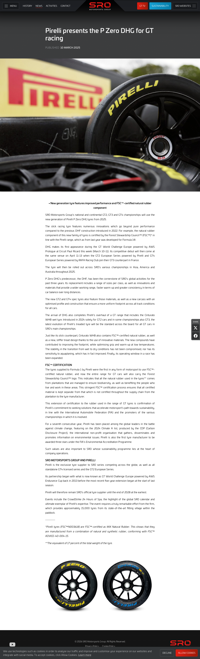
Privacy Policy (92, 646)
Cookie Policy (108, 646)
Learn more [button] (84, 655)
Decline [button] (167, 652)
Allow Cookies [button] (186, 652)
